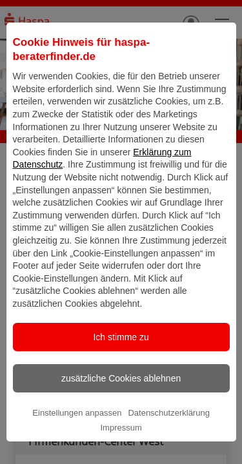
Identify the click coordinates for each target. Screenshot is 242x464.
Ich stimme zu (120, 362)
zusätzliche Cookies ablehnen (121, 403)
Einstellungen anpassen (76, 438)
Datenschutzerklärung (168, 438)
